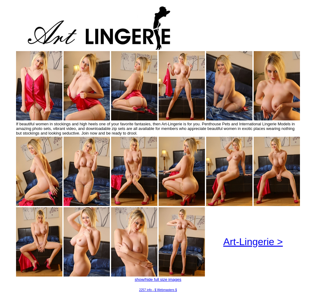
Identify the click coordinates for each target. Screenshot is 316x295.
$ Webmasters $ (166, 290)
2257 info (145, 290)
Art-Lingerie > (253, 241)
